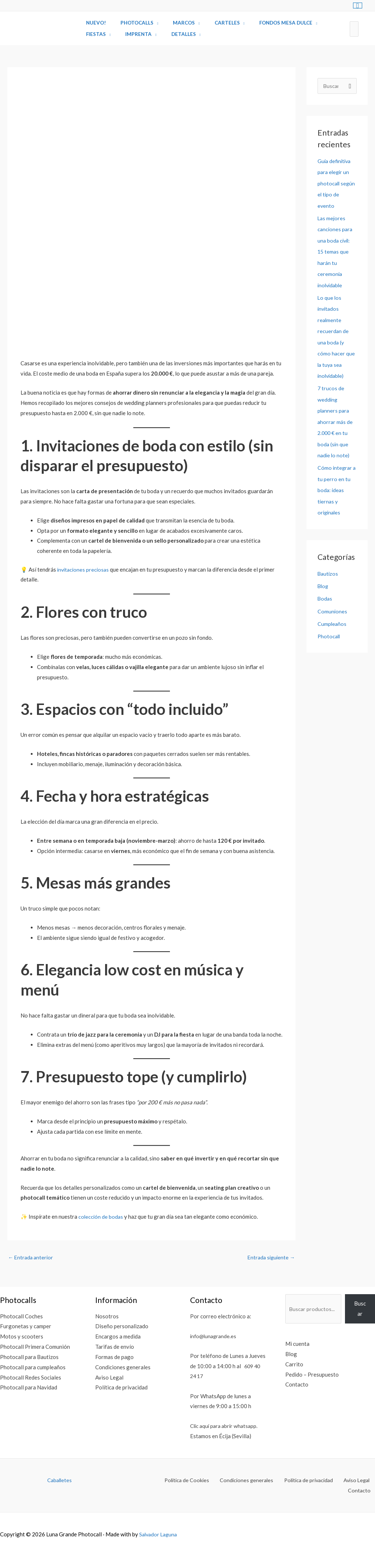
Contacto (292, 1385)
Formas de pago (112, 1357)
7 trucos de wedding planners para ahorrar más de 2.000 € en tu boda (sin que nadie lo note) (336, 418)
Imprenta (131, 34)
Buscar (360, 1309)
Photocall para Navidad (28, 1388)
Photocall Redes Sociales (30, 1377)
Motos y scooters (21, 1337)
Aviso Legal (107, 1377)
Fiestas (94, 34)
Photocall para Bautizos (29, 1357)
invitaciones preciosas (83, 569)
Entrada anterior (31, 1257)
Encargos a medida (116, 1337)
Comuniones (333, 605)
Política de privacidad (119, 1388)
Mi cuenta (293, 1344)
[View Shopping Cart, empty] (357, 6)
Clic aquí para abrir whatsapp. (222, 1426)
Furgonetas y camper (25, 1326)
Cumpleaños (332, 617)
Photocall (329, 630)
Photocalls (130, 23)
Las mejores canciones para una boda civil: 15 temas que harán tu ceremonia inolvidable (336, 250)
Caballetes (60, 1480)
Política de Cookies (170, 1480)
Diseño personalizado (119, 1326)
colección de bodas (101, 1216)
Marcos (172, 23)
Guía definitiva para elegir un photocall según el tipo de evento (337, 183)
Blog (323, 580)
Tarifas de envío (112, 1347)
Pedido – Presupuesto (307, 1374)
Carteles (210, 23)
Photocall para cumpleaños (33, 1368)
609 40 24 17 (204, 1376)
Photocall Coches (21, 1316)
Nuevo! (94, 23)
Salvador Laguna (159, 1524)
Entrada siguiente (270, 1257)
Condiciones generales (121, 1368)
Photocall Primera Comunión (35, 1347)
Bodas (325, 593)
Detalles (171, 34)
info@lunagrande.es (211, 1336)
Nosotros (105, 1316)
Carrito (289, 1365)
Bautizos (328, 568)
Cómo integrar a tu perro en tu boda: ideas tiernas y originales (336, 485)
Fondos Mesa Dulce (264, 23)
